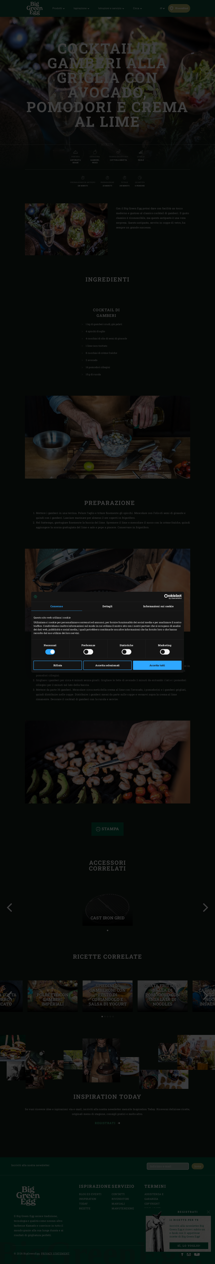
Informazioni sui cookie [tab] (158, 606)
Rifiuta (57, 665)
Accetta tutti (157, 665)
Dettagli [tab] (107, 606)
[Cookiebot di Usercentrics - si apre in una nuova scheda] (167, 596)
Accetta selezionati (107, 665)
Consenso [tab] (56, 606)
